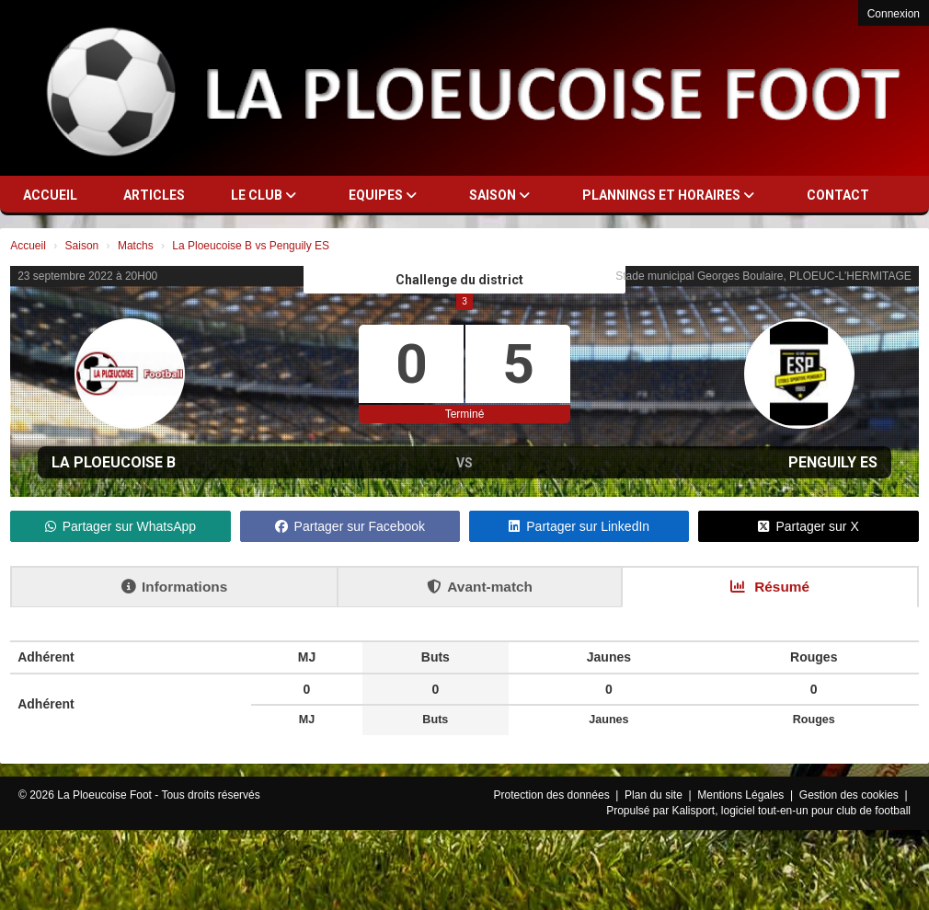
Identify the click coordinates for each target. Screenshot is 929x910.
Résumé (769, 586)
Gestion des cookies (850, 795)
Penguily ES (832, 462)
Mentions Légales (741, 795)
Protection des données (553, 795)
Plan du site (655, 795)
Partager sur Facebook (350, 526)
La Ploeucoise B (114, 462)
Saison (499, 195)
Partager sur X (808, 526)
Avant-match (480, 586)
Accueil (50, 195)
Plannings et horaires (668, 195)
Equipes (383, 195)
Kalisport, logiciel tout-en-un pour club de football (792, 810)
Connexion (893, 13)
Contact (838, 195)
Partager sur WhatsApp (121, 526)
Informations (174, 586)
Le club (263, 195)
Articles (154, 195)
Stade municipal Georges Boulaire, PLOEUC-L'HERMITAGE (763, 276)
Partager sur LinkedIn (579, 526)
